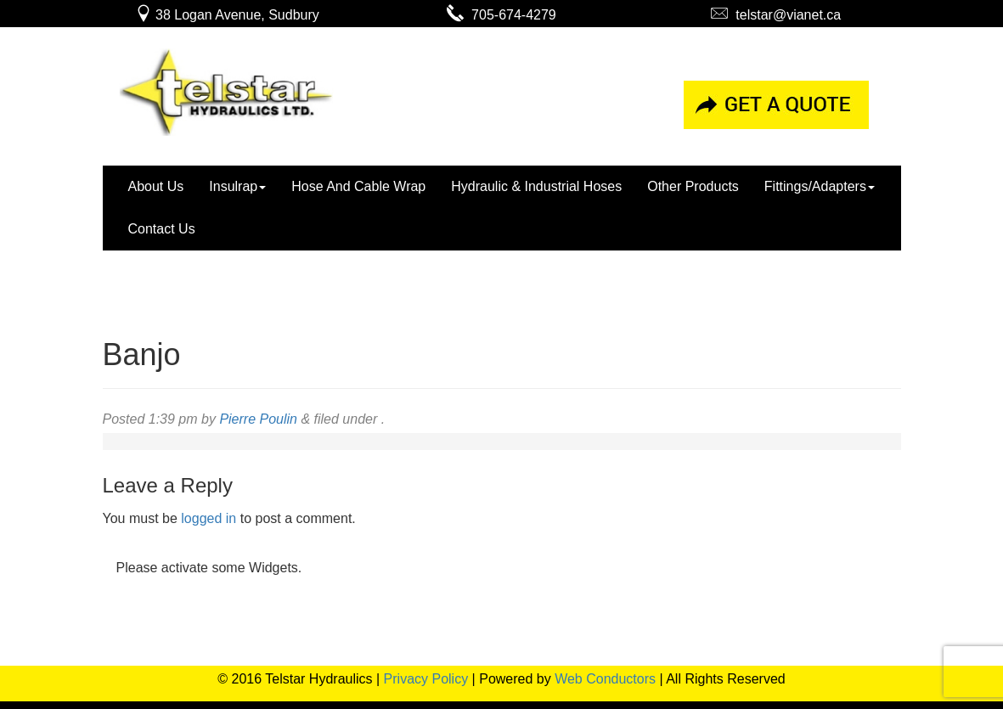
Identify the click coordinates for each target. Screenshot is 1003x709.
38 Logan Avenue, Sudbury (227, 15)
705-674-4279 (501, 15)
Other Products (693, 186)
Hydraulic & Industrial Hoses (536, 186)
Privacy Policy (426, 679)
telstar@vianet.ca (776, 15)
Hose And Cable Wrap (358, 186)
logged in (208, 518)
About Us (156, 186)
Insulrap (237, 186)
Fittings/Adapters (819, 186)
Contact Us (161, 229)
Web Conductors (605, 679)
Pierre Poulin (258, 419)
